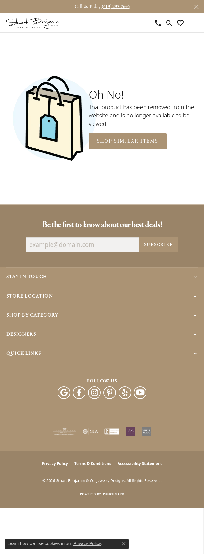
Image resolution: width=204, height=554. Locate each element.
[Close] (196, 7)
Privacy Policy (55, 463)
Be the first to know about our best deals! (102, 225)
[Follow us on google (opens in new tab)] (64, 392)
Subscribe (158, 245)
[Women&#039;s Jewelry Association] (130, 431)
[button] (169, 23)
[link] (158, 23)
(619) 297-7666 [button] (116, 7)
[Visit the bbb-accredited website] (111, 431)
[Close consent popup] (124, 544)
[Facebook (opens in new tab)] (79, 392)
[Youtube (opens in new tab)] (140, 392)
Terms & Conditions (92, 463)
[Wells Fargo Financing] (146, 431)
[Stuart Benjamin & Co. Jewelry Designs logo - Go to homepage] (32, 23)
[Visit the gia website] (90, 431)
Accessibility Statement (140, 463)
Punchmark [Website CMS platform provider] (113, 494)
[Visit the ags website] (64, 431)
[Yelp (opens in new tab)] (125, 392)
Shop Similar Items (127, 141)
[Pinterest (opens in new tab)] (109, 392)
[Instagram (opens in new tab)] (94, 392)
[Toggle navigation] (194, 23)
